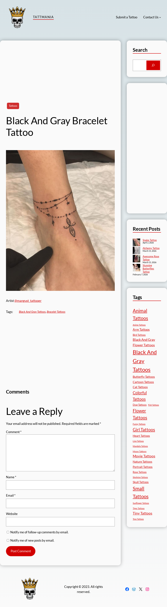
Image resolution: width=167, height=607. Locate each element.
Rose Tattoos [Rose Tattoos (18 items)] (140, 472)
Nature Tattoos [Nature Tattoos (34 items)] (142, 461)
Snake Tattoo (150, 240)
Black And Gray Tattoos (32, 311)
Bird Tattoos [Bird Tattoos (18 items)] (139, 334)
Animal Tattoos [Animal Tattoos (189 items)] (140, 314)
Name (11, 477)
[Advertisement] (60, 66)
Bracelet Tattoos (56, 311)
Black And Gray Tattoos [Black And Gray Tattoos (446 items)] (145, 361)
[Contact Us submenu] (160, 17)
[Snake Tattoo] (136, 243)
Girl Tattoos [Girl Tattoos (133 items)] (144, 429)
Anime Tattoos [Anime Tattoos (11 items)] (139, 325)
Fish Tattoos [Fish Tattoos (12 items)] (153, 405)
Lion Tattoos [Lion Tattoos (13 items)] (138, 441)
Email (11, 495)
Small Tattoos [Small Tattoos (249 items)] (140, 492)
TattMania (43, 17)
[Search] (153, 65)
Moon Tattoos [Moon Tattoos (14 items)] (139, 451)
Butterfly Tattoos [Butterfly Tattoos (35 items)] (144, 376)
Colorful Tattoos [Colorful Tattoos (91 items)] (140, 395)
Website (12, 514)
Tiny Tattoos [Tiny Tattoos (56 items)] (142, 513)
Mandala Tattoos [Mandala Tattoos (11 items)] (140, 446)
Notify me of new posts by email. (32, 540)
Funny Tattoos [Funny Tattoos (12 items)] (139, 424)
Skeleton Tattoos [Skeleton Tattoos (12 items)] (140, 477)
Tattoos (13, 105)
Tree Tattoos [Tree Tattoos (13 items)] (138, 519)
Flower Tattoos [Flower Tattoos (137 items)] (140, 414)
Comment (14, 432)
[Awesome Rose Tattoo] (136, 259)
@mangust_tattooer (28, 301)
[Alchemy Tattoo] (136, 251)
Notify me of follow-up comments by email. (39, 532)
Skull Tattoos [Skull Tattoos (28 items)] (141, 482)
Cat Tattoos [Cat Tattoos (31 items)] (140, 387)
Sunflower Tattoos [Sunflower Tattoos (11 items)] (141, 503)
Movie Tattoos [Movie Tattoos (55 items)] (144, 456)
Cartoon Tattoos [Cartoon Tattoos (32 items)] (143, 382)
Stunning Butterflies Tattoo (148, 268)
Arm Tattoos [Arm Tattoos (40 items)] (141, 330)
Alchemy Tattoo (151, 248)
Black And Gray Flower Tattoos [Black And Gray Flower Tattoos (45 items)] (144, 342)
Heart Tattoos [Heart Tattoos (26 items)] (141, 435)
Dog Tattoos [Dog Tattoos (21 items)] (140, 404)
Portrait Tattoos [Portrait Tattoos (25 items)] (143, 467)
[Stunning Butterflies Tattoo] (136, 268)
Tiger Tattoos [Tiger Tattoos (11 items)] (139, 508)
